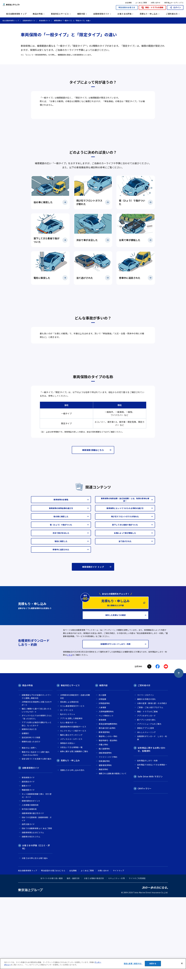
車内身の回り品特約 (107, 799)
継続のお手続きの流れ (146, 770)
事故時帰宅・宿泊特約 (108, 812)
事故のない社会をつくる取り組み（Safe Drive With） (36, 825)
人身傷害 (102, 779)
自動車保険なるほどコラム (33, 904)
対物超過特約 (104, 775)
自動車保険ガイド (30, 839)
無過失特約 (103, 841)
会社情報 (128, 2)
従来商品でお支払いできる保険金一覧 (152, 838)
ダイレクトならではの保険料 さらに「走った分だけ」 (37, 789)
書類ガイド (26, 857)
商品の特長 (27, 756)
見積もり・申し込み (70, 832)
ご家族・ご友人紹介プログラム (150, 779)
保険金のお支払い (67, 814)
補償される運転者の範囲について (113, 845)
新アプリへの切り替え (146, 791)
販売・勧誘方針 (73, 950)
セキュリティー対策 (116, 950)
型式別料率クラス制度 (31, 809)
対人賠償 (102, 766)
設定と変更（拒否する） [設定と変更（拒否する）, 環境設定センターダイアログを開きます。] (133, 963)
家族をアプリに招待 (145, 799)
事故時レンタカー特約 (108, 808)
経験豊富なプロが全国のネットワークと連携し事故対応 (36, 768)
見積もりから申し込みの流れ (72, 841)
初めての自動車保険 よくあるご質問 (37, 900)
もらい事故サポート (68, 794)
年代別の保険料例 (29, 880)
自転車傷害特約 (105, 824)
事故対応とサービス (70, 756)
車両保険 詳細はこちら (93, 521)
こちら (69, 726)
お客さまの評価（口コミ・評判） (36, 918)
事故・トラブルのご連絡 (147, 783)
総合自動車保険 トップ (16, 13)
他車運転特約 (104, 832)
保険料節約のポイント (31, 872)
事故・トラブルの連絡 (152, 7)
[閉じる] (182, 963)
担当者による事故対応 (69, 773)
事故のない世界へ (29, 819)
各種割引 (25, 805)
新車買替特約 (104, 803)
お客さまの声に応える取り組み (35, 929)
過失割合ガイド (28, 853)
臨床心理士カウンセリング (71, 806)
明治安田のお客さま (126, 7)
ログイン (175, 7)
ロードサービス (66, 781)
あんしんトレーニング (146, 803)
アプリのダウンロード (146, 787)
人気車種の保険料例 (30, 876)
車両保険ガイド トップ (93, 638)
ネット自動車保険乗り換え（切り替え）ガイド (36, 867)
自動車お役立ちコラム (31, 908)
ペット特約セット (106, 787)
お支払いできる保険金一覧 (71, 819)
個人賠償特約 (104, 820)
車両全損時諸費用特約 (108, 795)
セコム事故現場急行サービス (72, 777)
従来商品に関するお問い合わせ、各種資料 (151, 821)
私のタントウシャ (67, 786)
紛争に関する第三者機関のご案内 (74, 823)
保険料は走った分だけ (31, 813)
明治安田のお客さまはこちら (53, 942)
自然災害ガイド (28, 896)
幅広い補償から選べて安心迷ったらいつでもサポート (36, 782)
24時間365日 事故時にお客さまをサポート (37, 775)
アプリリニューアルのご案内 (149, 795)
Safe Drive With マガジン (150, 848)
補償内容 (103, 756)
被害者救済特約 (105, 837)
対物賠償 (102, 770)
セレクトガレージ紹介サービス (73, 802)
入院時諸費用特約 (106, 783)
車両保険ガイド (28, 849)
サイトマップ (118, 942)
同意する (152, 963)
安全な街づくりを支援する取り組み (36, 830)
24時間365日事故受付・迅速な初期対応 (75, 768)
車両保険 (102, 791)
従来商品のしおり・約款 (147, 832)
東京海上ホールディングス (173, 2)
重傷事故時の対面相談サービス (73, 798)
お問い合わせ (155, 2)
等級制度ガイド (28, 861)
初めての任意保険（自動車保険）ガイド (36, 890)
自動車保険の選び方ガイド (33, 885)
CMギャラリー (145, 860)
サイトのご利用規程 (137, 950)
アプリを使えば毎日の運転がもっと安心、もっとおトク (36, 795)
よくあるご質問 (141, 2)
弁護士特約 (103, 816)
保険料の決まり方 (29, 801)
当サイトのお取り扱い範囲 (51, 950)
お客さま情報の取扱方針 (94, 950)
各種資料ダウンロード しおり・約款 (152, 809)
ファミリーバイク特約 (108, 828)
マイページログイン (145, 766)
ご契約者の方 (144, 756)
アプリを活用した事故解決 (71, 790)
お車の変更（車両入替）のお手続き (152, 775)
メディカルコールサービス (71, 810)
